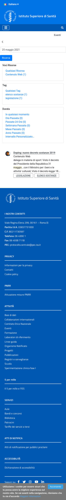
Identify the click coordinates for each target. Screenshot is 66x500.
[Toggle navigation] (5, 27)
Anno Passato (15, 132)
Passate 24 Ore (16, 121)
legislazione (14, 98)
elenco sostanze (16, 94)
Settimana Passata (18, 125)
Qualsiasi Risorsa (15, 70)
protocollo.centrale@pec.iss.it (25, 245)
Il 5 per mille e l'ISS (15, 388)
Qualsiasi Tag (13, 90)
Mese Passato (15, 129)
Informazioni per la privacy (18, 265)
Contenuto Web (16, 74)
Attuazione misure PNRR (18, 294)
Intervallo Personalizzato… (20, 136)
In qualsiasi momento (17, 114)
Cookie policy (11, 274)
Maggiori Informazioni (30, 496)
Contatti (9, 270)
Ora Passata (14, 118)
